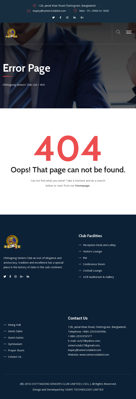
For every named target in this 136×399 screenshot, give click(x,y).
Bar (85, 257)
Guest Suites (16, 337)
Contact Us (14, 356)
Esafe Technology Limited (84, 389)
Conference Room (94, 264)
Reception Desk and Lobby (99, 245)
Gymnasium (15, 344)
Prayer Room (16, 350)
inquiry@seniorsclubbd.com (49, 10)
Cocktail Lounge (92, 270)
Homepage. (82, 185)
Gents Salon (15, 331)
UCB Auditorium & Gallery (98, 277)
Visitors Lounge (92, 251)
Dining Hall (14, 324)
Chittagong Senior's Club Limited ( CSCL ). (61, 384)
